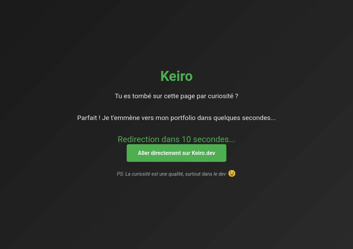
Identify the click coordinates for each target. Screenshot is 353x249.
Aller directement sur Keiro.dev (176, 153)
